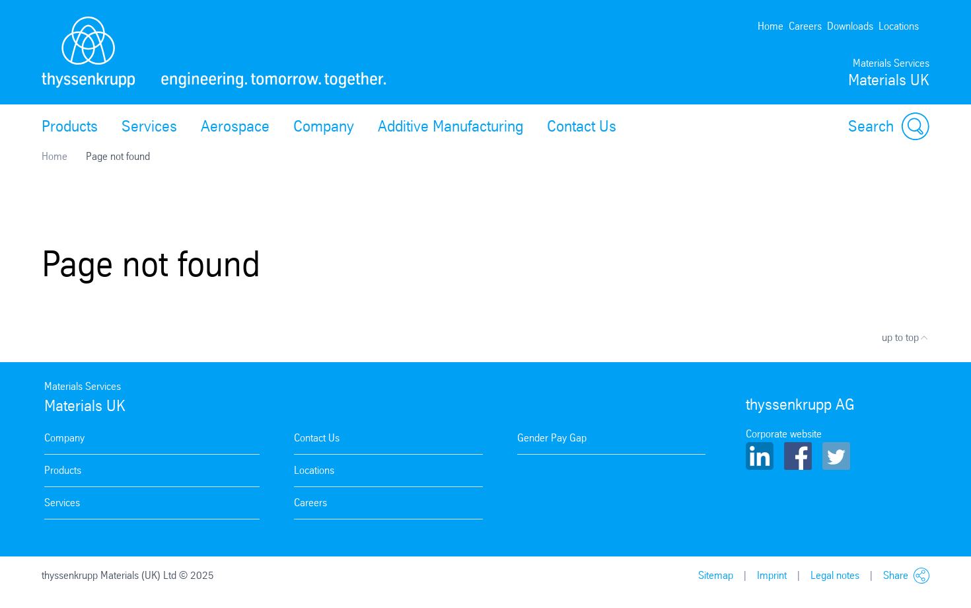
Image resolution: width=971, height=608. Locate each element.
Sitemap (715, 575)
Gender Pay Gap (552, 438)
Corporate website (784, 434)
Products (70, 126)
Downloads (850, 26)
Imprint (772, 575)
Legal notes (834, 575)
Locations (899, 26)
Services (149, 126)
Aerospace (235, 126)
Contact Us (581, 126)
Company (323, 126)
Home (770, 26)
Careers (805, 26)
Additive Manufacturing (450, 126)
